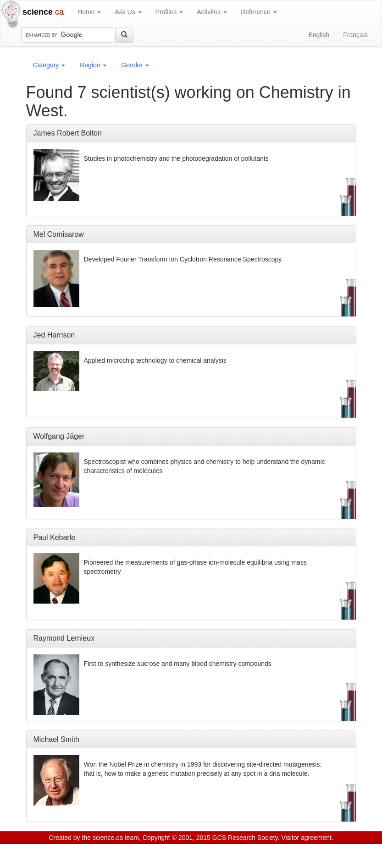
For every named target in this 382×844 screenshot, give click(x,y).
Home (89, 12)
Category (49, 65)
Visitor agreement (307, 837)
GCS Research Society (245, 837)
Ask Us (128, 12)
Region (93, 65)
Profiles (169, 12)
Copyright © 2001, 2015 (176, 837)
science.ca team (116, 837)
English (318, 34)
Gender (135, 65)
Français (355, 34)
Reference (259, 12)
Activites (212, 12)
